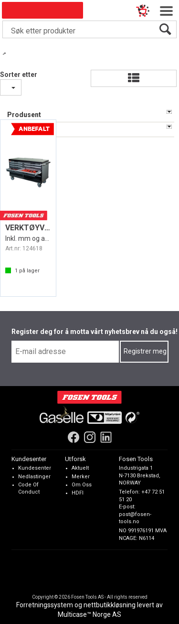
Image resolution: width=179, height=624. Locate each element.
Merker (81, 476)
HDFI (78, 493)
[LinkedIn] (106, 436)
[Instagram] (89, 436)
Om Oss (82, 484)
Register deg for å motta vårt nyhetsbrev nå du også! (94, 331)
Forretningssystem (44, 605)
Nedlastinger (34, 476)
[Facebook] (73, 436)
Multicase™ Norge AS (89, 614)
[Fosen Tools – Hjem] (89, 396)
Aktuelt (80, 468)
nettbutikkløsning (110, 605)
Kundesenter (34, 468)
